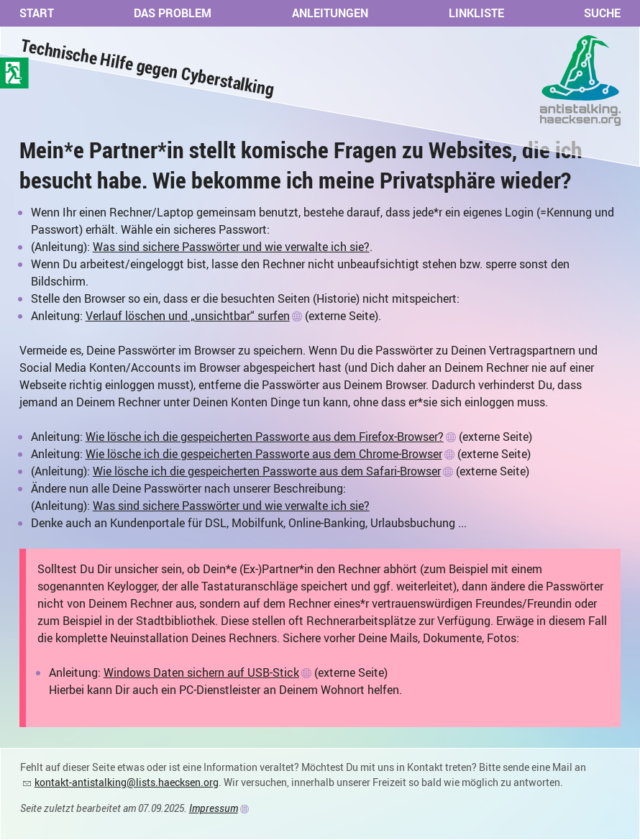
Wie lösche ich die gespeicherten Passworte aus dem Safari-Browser (267, 471)
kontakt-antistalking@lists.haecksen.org (127, 782)
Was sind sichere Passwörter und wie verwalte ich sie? (231, 247)
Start (36, 13)
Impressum (213, 808)
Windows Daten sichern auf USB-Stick (201, 672)
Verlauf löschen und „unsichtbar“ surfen (188, 316)
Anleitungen (330, 13)
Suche (602, 13)
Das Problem (172, 13)
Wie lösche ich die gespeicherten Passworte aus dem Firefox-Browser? (265, 436)
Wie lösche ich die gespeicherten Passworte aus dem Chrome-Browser (264, 454)
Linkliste (476, 13)
